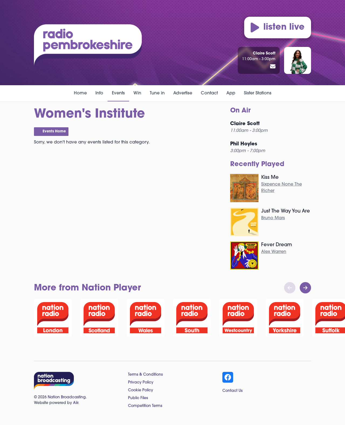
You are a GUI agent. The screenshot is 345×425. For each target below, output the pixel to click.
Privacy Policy (140, 383)
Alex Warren (273, 252)
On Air (240, 111)
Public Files (138, 398)
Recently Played (257, 164)
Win (137, 93)
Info (99, 93)
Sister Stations (257, 93)
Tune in (157, 93)
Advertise (182, 93)
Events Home (54, 131)
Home (80, 93)
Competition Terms (145, 406)
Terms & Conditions (145, 375)
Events (118, 93)
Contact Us (232, 391)
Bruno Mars (273, 218)
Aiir (75, 403)
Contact (209, 93)
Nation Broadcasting (67, 397)
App (230, 93)
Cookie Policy (140, 390)
